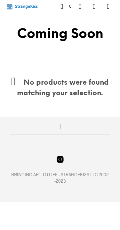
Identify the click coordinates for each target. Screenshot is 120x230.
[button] (65, 6)
